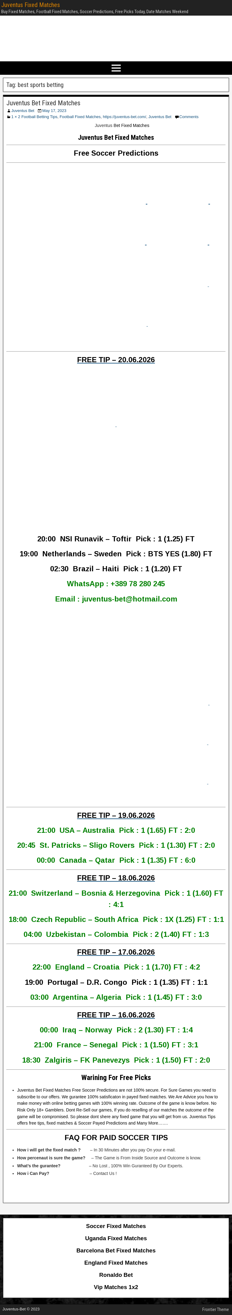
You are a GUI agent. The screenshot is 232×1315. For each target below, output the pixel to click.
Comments (189, 116)
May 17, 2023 (54, 110)
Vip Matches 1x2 (116, 1287)
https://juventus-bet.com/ (124, 116)
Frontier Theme (215, 1309)
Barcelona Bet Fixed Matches (116, 1250)
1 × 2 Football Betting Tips (34, 116)
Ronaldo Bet (116, 1275)
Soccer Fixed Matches (116, 1226)
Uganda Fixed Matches (116, 1238)
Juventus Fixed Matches (30, 5)
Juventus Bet (22, 110)
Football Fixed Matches (80, 116)
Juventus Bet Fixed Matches (43, 103)
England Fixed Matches (116, 1262)
